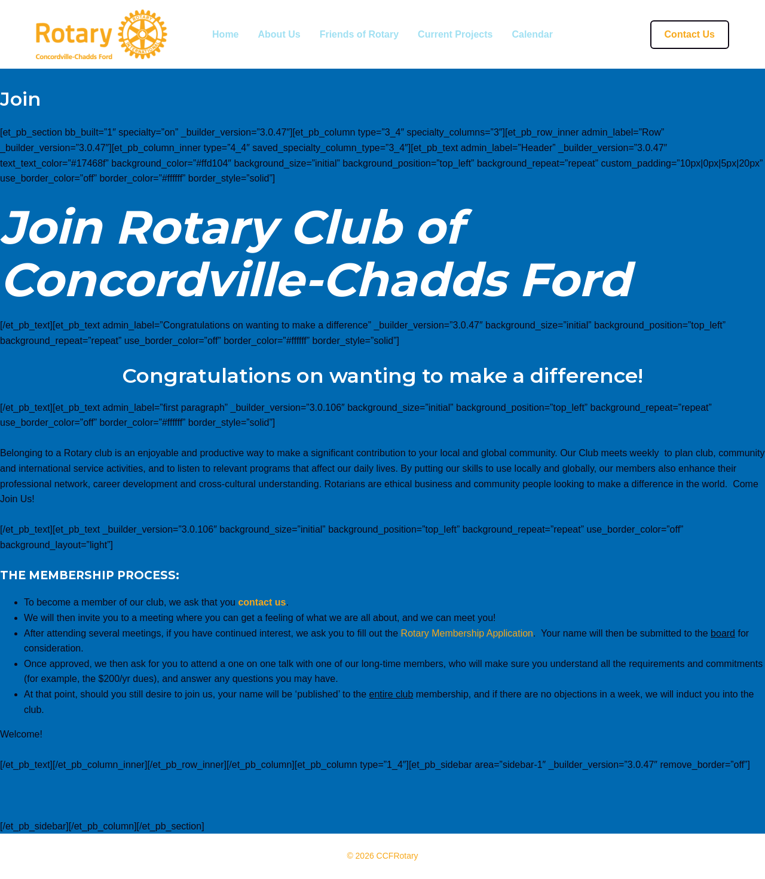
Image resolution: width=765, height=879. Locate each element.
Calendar (532, 34)
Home (225, 34)
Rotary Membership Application (467, 633)
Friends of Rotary (359, 34)
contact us (262, 602)
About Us (279, 34)
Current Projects (455, 34)
